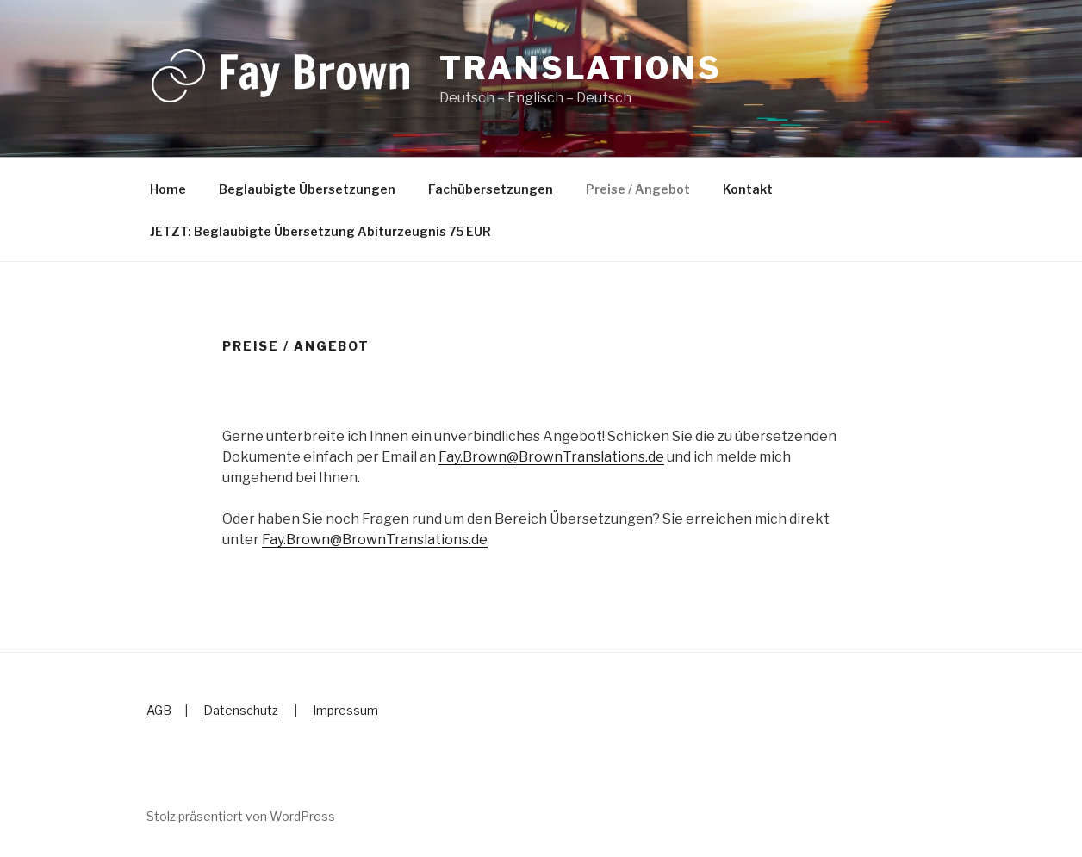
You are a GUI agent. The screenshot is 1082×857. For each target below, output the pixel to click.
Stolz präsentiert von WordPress (240, 816)
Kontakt (748, 189)
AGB (158, 710)
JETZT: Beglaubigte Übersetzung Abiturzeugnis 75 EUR (320, 231)
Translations (580, 68)
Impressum (345, 710)
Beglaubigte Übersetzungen (307, 189)
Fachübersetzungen (490, 189)
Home (168, 189)
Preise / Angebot (638, 189)
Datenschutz (240, 710)
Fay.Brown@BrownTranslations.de (551, 457)
